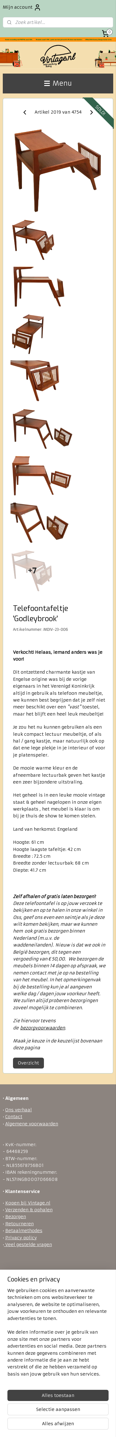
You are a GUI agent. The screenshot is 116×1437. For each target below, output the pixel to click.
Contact (13, 1116)
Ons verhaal (18, 1110)
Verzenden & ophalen (29, 1210)
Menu (58, 83)
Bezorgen (15, 1216)
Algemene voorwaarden (31, 1124)
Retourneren (19, 1224)
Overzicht (28, 1063)
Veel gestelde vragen (28, 1244)
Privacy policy (21, 1237)
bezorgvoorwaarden (42, 1028)
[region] (58, 1334)
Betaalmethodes (23, 1230)
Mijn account (22, 7)
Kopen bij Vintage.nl (27, 1203)
